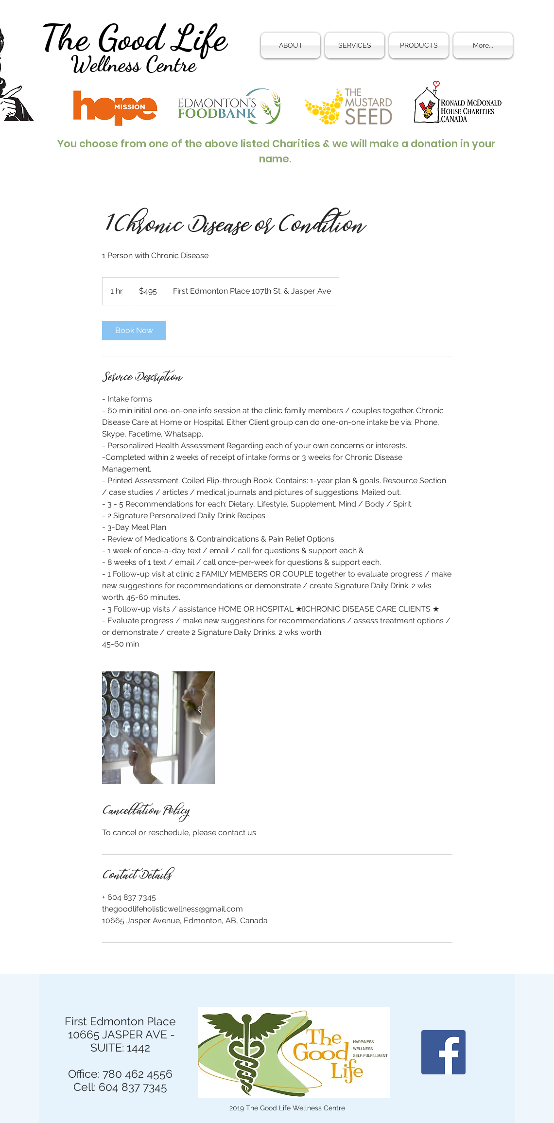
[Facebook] (443, 1052)
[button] (355, 45)
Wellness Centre (133, 64)
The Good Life (133, 37)
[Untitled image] (158, 727)
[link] (134, 330)
